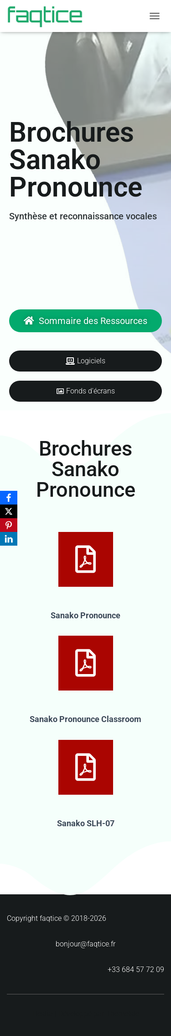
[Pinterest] (8, 525)
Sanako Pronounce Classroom (85, 719)
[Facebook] (8, 498)
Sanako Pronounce (85, 615)
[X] (8, 511)
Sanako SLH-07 (85, 823)
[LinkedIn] (8, 539)
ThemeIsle (122, 1013)
